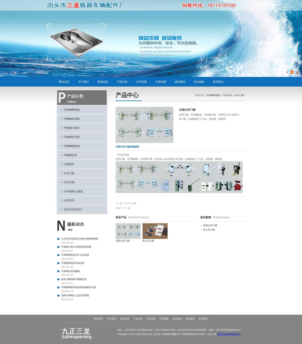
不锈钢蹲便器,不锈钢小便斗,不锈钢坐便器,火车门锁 (87, 5)
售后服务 (199, 81)
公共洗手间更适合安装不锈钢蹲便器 (79, 238)
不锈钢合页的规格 (70, 271)
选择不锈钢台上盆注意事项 (75, 295)
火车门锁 (69, 173)
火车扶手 (69, 200)
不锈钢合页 (70, 155)
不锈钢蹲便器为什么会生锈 (75, 255)
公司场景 (141, 81)
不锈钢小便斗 (72, 127)
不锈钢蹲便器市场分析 (72, 263)
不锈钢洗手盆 (72, 136)
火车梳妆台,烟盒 (73, 191)
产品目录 (122, 81)
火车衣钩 (69, 182)
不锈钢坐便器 (72, 118)
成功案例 (179, 81)
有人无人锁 (130, 203)
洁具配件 (69, 164)
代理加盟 (160, 81)
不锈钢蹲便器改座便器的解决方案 (78, 287)
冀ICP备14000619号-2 (228, 334)
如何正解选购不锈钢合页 (74, 279)
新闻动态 (102, 81)
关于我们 (83, 81)
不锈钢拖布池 (72, 146)
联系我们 (218, 81)
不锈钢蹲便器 (72, 109)
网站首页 (64, 81)
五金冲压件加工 (73, 209)
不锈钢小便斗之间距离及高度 (76, 246)
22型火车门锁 (210, 225)
